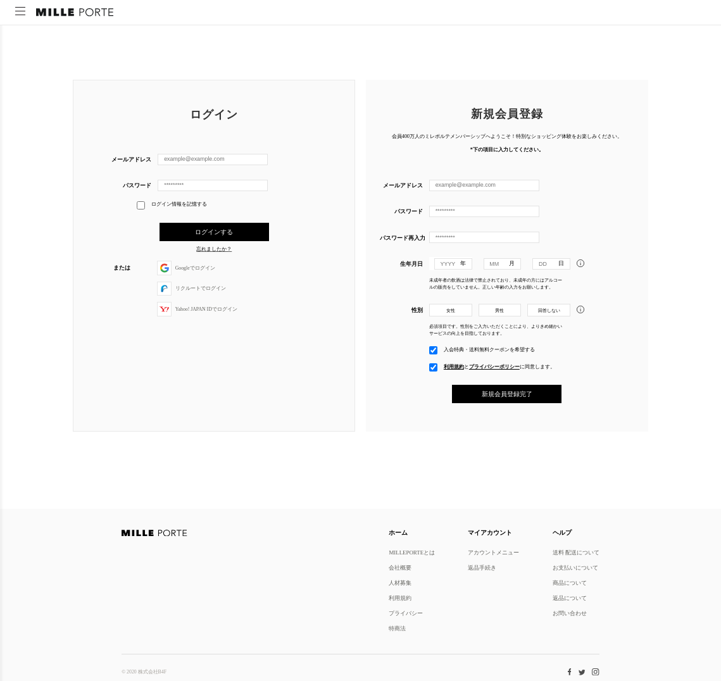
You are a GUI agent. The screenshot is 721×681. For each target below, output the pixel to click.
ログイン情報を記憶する (172, 205)
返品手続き (482, 567)
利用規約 (454, 365)
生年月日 (411, 263)
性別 (417, 309)
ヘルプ (562, 532)
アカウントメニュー (493, 552)
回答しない (549, 310)
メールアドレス (131, 159)
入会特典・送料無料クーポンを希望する (489, 348)
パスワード (137, 185)
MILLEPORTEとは (412, 552)
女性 (450, 310)
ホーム (398, 532)
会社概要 (400, 567)
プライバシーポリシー (494, 365)
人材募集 (400, 582)
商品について (570, 582)
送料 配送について (576, 552)
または (121, 267)
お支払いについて (575, 567)
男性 (499, 310)
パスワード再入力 (401, 237)
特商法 (397, 628)
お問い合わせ (570, 613)
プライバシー (406, 613)
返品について (570, 598)
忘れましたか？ (214, 249)
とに (499, 365)
